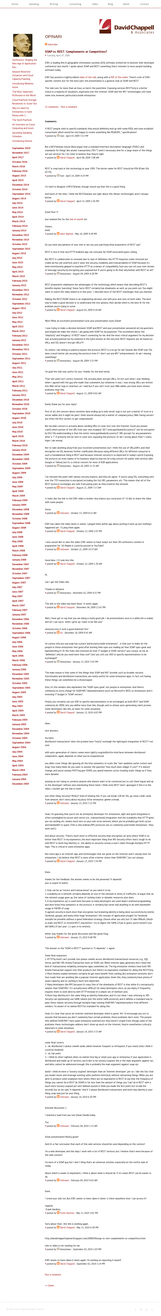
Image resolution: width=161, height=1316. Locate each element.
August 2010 (19, 417)
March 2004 (18, 770)
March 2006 (18, 660)
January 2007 (19, 614)
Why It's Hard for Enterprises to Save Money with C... (22, 112)
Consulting (75, 4)
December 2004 (20, 728)
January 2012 (19, 340)
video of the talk (87, 77)
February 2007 (20, 609)
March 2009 (18, 495)
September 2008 (21, 523)
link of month (77, 219)
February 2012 (20, 335)
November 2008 (20, 513)
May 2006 (17, 651)
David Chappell (67, 157)
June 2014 (17, 207)
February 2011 (20, 390)
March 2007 (18, 605)
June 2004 (17, 756)
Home (15, 4)
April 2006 (18, 655)
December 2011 (20, 344)
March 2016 (18, 166)
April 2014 (18, 216)
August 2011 (19, 363)
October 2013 (19, 244)
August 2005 (19, 692)
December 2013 (20, 235)
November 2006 (20, 623)
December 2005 (20, 674)
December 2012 (20, 289)
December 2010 (20, 399)
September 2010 (21, 413)
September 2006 (21, 632)
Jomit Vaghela (66, 233)
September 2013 (21, 248)
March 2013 (18, 276)
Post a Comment (69, 106)
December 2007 (20, 564)
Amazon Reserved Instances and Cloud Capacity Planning (22, 75)
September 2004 (21, 742)
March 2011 (18, 385)
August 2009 (19, 472)
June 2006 (17, 646)
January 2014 (19, 230)
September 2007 (21, 577)
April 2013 (18, 271)
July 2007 (17, 587)
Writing (54, 4)
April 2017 (18, 157)
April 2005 (18, 710)
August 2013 (19, 253)
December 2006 (20, 619)
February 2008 (20, 555)
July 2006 (17, 641)
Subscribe (51, 44)
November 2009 (20, 459)
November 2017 (20, 152)
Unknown (64, 513)
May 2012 (17, 321)
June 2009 (17, 481)
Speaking (34, 4)
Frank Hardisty (67, 1212)
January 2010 (19, 449)
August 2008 (19, 527)
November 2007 (20, 568)
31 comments (51, 106)
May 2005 (17, 706)
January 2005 (19, 724)
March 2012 (18, 331)
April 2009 (18, 491)
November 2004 (20, 733)
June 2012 (17, 317)
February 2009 (20, 500)
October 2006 (19, 628)
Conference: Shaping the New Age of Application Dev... (24, 63)
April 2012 (18, 326)
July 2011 (17, 367)
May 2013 (17, 267)
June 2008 (17, 536)
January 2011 (19, 395)
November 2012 (20, 294)
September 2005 (21, 687)
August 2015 (19, 175)
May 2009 (17, 486)
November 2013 (20, 239)
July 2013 (17, 257)
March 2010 (18, 440)
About (126, 4)
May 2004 (17, 760)
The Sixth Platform (22, 119)
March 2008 (18, 550)
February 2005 (20, 719)
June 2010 (17, 427)
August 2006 (19, 637)
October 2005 (19, 683)
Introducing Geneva (22, 140)
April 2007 (18, 600)
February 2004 (20, 774)
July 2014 (17, 203)
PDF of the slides (119, 77)
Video (95, 4)
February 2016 (20, 171)
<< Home (49, 1285)
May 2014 (17, 212)
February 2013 (20, 280)
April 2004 (18, 765)
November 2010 (20, 404)
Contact (144, 4)
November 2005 (20, 678)
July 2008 (17, 532)
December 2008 (20, 509)
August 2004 (19, 747)
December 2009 (20, 454)
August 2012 (19, 308)
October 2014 (19, 189)
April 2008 (18, 545)
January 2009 (19, 504)
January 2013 (19, 285)
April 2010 (18, 436)
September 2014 (21, 193)
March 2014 (18, 221)
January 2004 (19, 779)
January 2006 (19, 669)
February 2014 (20, 225)
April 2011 (18, 381)
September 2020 (21, 148)
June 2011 (17, 372)
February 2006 (20, 664)
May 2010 (17, 431)
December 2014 (20, 184)
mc (61, 632)
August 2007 (19, 582)
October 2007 (19, 573)
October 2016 (19, 161)
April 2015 (18, 180)
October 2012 (19, 299)
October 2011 (19, 353)
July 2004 (17, 751)
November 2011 (20, 349)
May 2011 (17, 376)
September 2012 (21, 303)
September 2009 (21, 468)
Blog (110, 4)
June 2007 (17, 591)
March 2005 (18, 715)
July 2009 (17, 477)
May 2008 (17, 541)
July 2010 (17, 422)
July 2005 (17, 696)
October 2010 (19, 408)
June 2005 (17, 701)
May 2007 (17, 596)
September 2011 (21, 358)
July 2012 (17, 312)
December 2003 (20, 783)
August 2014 (19, 198)
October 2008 (19, 518)
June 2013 (17, 262)
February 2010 (20, 445)
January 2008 (19, 559)
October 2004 (19, 738)
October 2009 (19, 463)
